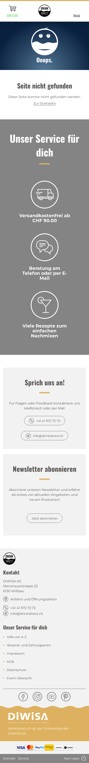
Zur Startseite (44, 103)
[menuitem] (12, 11)
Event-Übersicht (19, 678)
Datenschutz (16, 670)
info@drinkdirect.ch (48, 436)
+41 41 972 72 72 (48, 421)
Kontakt (9, 758)
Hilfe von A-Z (17, 637)
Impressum (16, 653)
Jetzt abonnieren (45, 518)
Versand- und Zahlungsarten (29, 645)
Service (23, 758)
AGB (10, 662)
